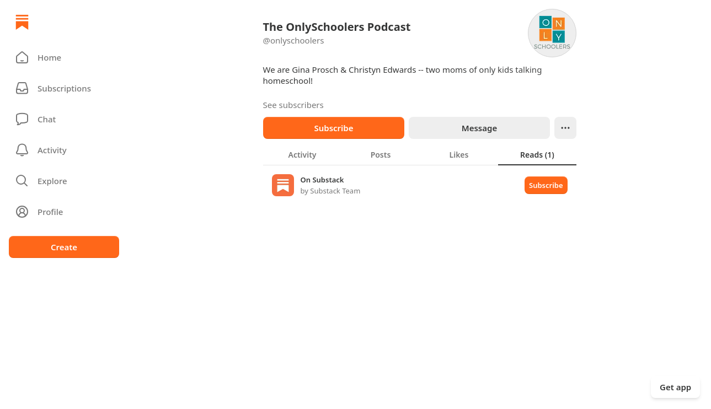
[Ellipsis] (565, 128)
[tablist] (419, 154)
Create (64, 246)
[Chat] (64, 119)
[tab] (302, 154)
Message (478, 127)
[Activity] (64, 150)
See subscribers (293, 104)
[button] (64, 57)
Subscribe (333, 127)
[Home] (22, 22)
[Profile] (64, 211)
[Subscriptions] (64, 88)
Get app (675, 386)
